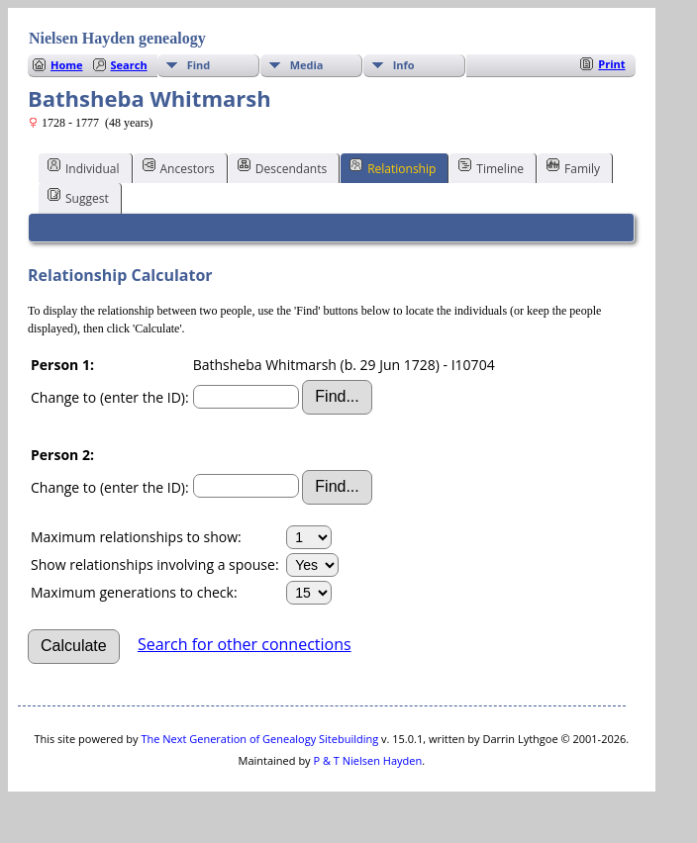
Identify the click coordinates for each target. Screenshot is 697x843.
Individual (84, 167)
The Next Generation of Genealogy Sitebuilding (259, 738)
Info (404, 64)
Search (129, 64)
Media (307, 64)
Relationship (392, 167)
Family (573, 167)
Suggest (78, 197)
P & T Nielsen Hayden (367, 760)
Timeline (491, 167)
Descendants (282, 167)
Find (199, 64)
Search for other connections (244, 644)
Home (66, 64)
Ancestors (179, 167)
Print (611, 63)
